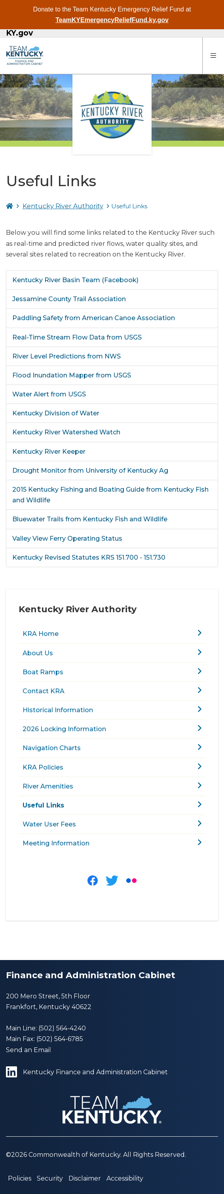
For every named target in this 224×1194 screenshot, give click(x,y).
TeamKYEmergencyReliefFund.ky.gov (112, 20)
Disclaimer (84, 1178)
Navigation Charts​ (52, 748)
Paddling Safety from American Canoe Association (93, 318)
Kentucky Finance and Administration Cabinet (87, 1072)
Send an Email (28, 1050)
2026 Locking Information (64, 729)
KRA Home (41, 634)
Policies (19, 1178)
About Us (38, 653)
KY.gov (19, 33)
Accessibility (124, 1178)
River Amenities (48, 786)
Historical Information (58, 710)
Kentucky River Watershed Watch (66, 432)
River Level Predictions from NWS (66, 356)
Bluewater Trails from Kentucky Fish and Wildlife (89, 519)
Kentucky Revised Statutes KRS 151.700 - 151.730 (88, 557)
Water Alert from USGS (49, 394)
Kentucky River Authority (63, 206)
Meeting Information (56, 843)
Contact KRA (44, 691)
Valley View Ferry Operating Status (67, 538)
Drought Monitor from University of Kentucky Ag (90, 470)
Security (50, 1178)
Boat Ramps (43, 672)
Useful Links (43, 805)
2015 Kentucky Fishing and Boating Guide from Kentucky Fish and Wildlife (110, 495)
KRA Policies (43, 767)
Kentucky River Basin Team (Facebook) (75, 280)
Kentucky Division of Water (55, 413)
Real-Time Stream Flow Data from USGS (77, 337)
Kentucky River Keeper (48, 451)
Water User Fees (49, 824)
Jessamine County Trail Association (69, 299)
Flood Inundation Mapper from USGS (71, 375)
